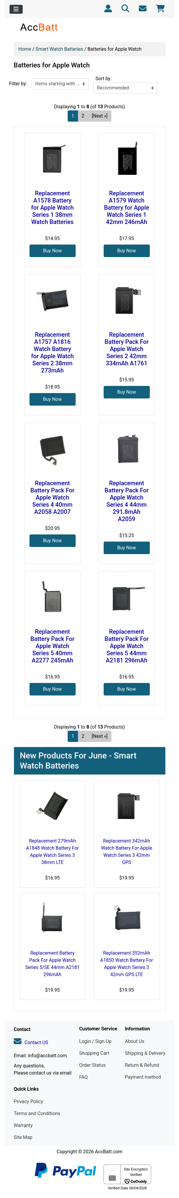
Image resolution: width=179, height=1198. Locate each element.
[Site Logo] (39, 27)
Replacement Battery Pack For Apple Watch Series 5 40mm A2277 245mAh (52, 646)
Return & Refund (142, 1065)
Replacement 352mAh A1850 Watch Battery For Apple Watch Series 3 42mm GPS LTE (126, 963)
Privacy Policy (28, 1101)
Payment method (143, 1077)
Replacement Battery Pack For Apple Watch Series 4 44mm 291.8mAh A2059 (127, 501)
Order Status (92, 1065)
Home (24, 49)
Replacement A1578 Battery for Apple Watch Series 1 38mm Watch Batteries (52, 207)
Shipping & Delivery (145, 1053)
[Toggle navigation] (16, 9)
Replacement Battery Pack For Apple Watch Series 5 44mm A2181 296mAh (127, 646)
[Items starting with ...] (60, 83)
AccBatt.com (108, 1151)
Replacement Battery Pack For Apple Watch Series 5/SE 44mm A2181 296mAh (52, 963)
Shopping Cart (94, 1053)
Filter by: (18, 83)
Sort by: (104, 78)
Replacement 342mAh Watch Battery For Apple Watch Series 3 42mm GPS (126, 851)
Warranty (23, 1125)
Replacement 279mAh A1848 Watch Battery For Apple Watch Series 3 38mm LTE (52, 851)
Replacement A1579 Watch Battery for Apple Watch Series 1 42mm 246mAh (126, 207)
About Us (134, 1041)
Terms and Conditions (37, 1113)
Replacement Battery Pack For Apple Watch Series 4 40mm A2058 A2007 (52, 497)
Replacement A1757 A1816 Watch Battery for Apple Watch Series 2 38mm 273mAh (52, 352)
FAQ (83, 1077)
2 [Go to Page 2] (83, 116)
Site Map (23, 1137)
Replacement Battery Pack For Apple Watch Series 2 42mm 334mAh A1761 (127, 349)
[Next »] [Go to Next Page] (100, 116)
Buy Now (52, 250)
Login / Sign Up (95, 1041)
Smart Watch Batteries (59, 49)
